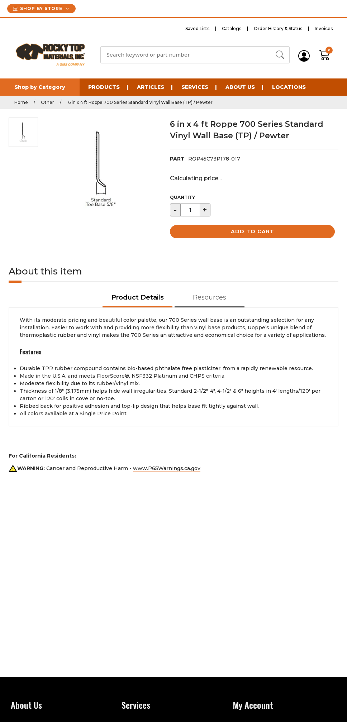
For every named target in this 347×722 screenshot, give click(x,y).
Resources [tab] (209, 297)
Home (21, 102)
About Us (240, 87)
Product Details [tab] (137, 297)
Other (47, 102)
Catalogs (231, 28)
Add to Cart (252, 231)
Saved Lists (197, 28)
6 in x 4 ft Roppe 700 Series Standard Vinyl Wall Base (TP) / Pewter (140, 102)
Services (194, 87)
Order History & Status (278, 28)
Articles (150, 87)
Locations (289, 87)
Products (104, 87)
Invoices (324, 28)
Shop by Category (39, 87)
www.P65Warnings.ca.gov (166, 468)
